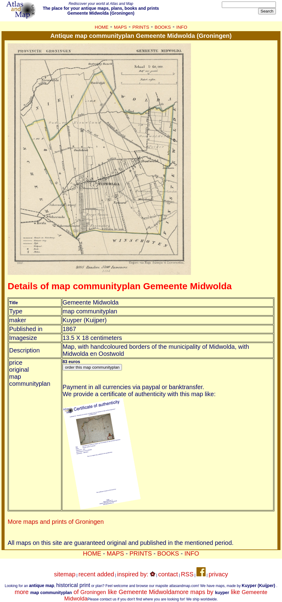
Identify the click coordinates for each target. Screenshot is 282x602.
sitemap (64, 574)
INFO (181, 27)
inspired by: (136, 574)
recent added (96, 574)
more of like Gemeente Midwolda (95, 592)
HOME (101, 27)
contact (168, 574)
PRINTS (140, 27)
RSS (187, 574)
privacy (218, 574)
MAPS (120, 27)
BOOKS (163, 27)
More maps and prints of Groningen (56, 521)
